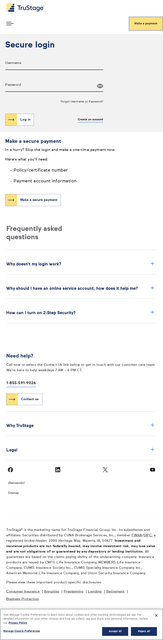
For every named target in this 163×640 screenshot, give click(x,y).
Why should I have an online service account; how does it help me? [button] (80, 288)
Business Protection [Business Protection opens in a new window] (22, 599)
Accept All (115, 631)
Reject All (144, 631)
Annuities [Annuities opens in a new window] (51, 591)
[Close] (156, 615)
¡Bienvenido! (16, 483)
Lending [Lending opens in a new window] (95, 591)
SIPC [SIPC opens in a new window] (148, 535)
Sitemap (13, 493)
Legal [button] (80, 450)
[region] (81, 624)
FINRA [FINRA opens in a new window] (137, 535)
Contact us (30, 399)
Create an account (90, 119)
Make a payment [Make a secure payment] (145, 23)
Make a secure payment (39, 200)
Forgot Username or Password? (82, 101)
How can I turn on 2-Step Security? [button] (80, 312)
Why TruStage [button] (80, 425)
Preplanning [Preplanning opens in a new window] (74, 591)
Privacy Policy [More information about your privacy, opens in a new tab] (18, 623)
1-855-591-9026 (21, 383)
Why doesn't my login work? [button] (80, 264)
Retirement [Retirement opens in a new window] (115, 591)
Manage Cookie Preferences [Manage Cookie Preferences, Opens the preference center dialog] (21, 631)
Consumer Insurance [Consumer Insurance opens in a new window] (23, 591)
